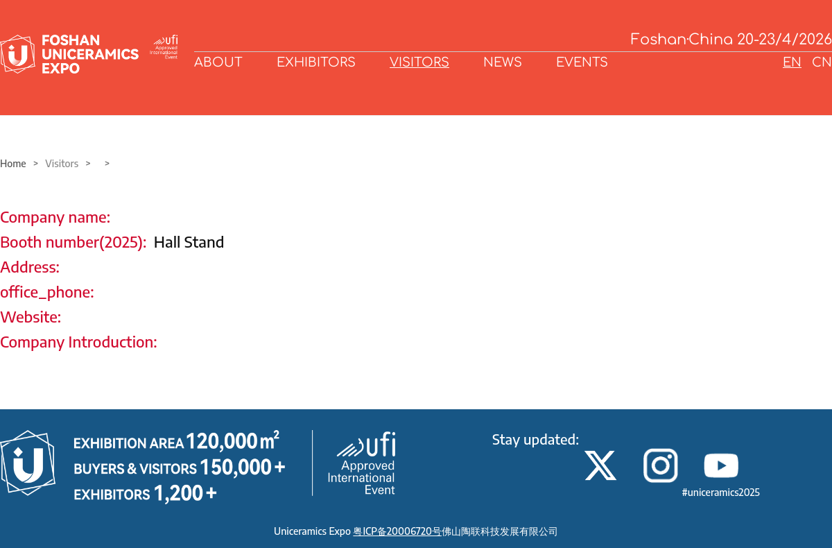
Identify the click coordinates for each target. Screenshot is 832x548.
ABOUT (218, 62)
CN (822, 62)
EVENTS (582, 62)
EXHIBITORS (316, 62)
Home (13, 163)
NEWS (502, 62)
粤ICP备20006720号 (397, 531)
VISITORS (419, 62)
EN (792, 62)
